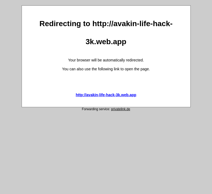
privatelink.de (120, 109)
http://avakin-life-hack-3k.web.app (106, 95)
